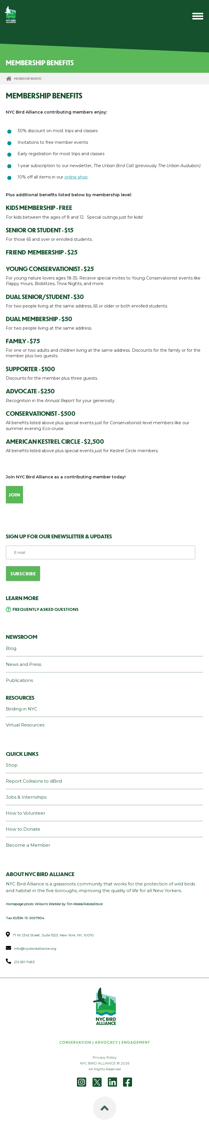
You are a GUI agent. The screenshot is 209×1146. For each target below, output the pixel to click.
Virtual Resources (25, 725)
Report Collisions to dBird (34, 781)
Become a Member (28, 845)
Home (9, 79)
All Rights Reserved (105, 1069)
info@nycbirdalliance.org (35, 948)
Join (14, 494)
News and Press (23, 664)
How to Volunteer (25, 813)
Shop (11, 765)
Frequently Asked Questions (45, 609)
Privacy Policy (105, 1057)
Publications (19, 680)
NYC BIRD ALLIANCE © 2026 (104, 1063)
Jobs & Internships (26, 797)
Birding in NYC (21, 709)
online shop (76, 177)
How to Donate (23, 829)
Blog (11, 648)
